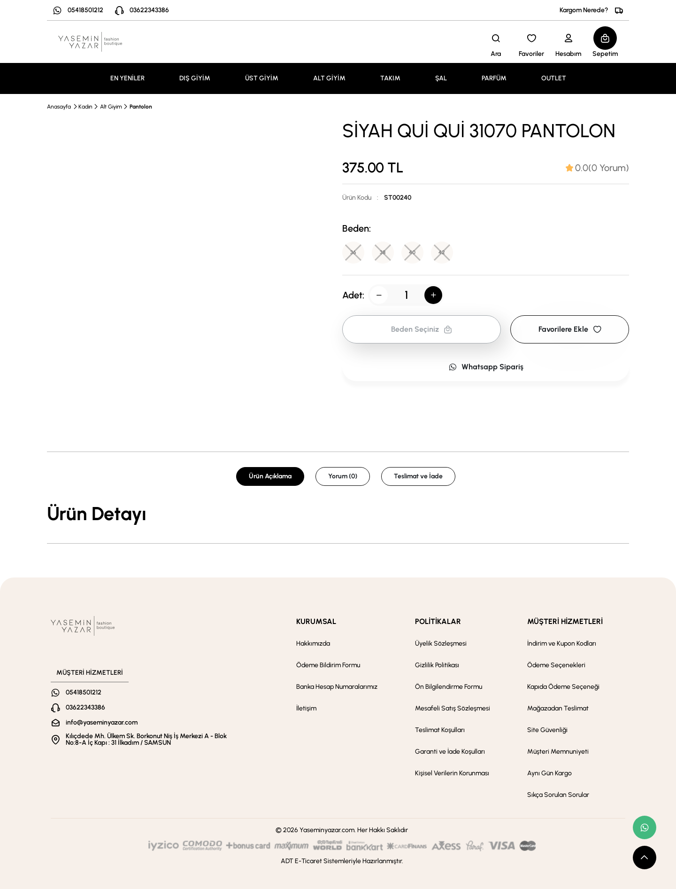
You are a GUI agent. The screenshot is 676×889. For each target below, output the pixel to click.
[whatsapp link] (644, 827)
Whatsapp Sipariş (485, 367)
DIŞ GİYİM (194, 78)
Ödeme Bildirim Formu (328, 665)
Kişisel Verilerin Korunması (452, 773)
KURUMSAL (316, 621)
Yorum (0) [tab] (342, 476)
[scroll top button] (644, 857)
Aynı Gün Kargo (549, 773)
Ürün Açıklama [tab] (270, 476)
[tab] (597, 168)
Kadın (85, 106)
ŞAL (441, 78)
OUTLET (553, 78)
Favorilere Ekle (569, 329)
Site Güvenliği (547, 730)
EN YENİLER (127, 78)
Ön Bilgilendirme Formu (448, 687)
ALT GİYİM (329, 78)
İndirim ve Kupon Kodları (561, 643)
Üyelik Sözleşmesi (441, 643)
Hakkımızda (313, 643)
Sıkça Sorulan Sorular (558, 795)
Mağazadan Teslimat (558, 708)
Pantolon (141, 106)
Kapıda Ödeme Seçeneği (563, 687)
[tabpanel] (338, 513)
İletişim (306, 708)
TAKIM (390, 78)
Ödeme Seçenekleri (556, 665)
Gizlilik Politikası (437, 665)
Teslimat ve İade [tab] (418, 476)
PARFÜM (494, 78)
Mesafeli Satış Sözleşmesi (452, 708)
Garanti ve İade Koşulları (450, 752)
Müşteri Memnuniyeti (558, 752)
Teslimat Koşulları (440, 730)
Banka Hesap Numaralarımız (336, 687)
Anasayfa (59, 106)
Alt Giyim (111, 106)
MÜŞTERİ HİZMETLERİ (565, 621)
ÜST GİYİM (261, 78)
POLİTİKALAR (438, 621)
